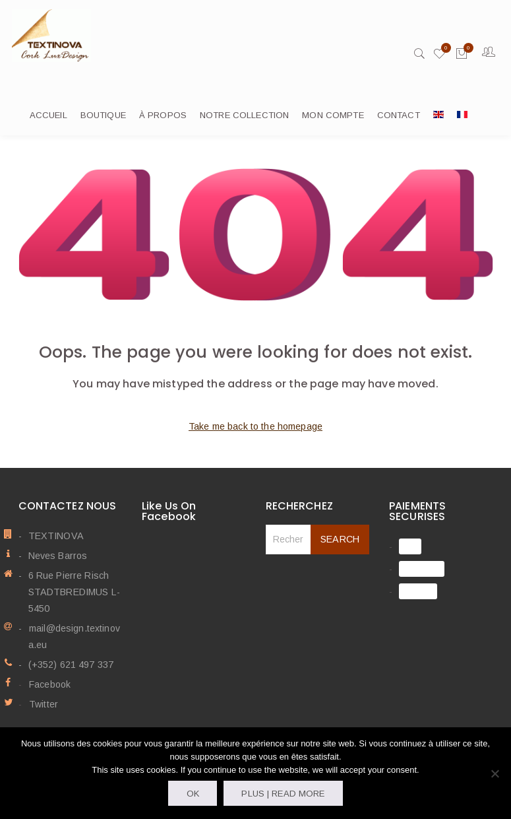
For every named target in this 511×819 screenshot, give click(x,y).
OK (193, 794)
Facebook (49, 685)
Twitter (42, 705)
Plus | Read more (282, 794)
